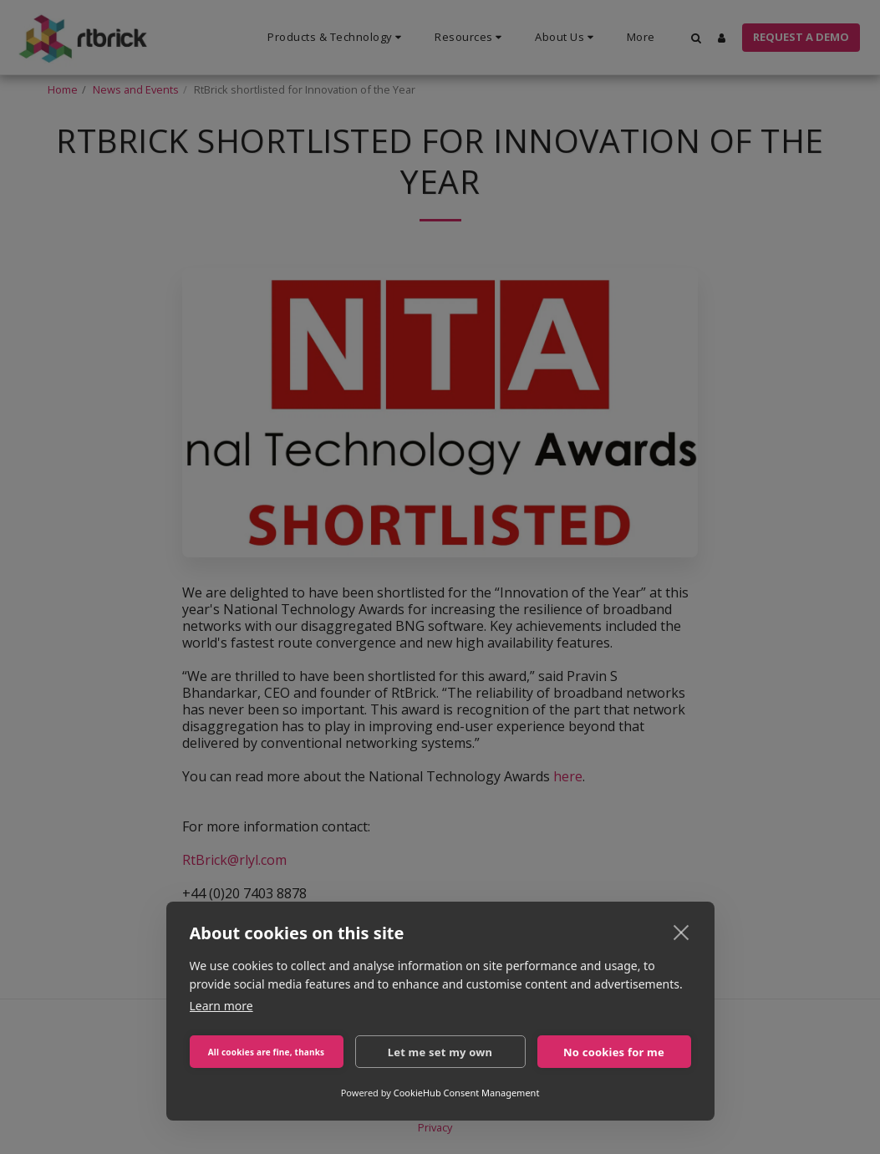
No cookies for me (613, 1052)
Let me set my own (440, 1052)
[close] (681, 931)
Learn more (221, 1006)
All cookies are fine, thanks (266, 1052)
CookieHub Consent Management (467, 1092)
